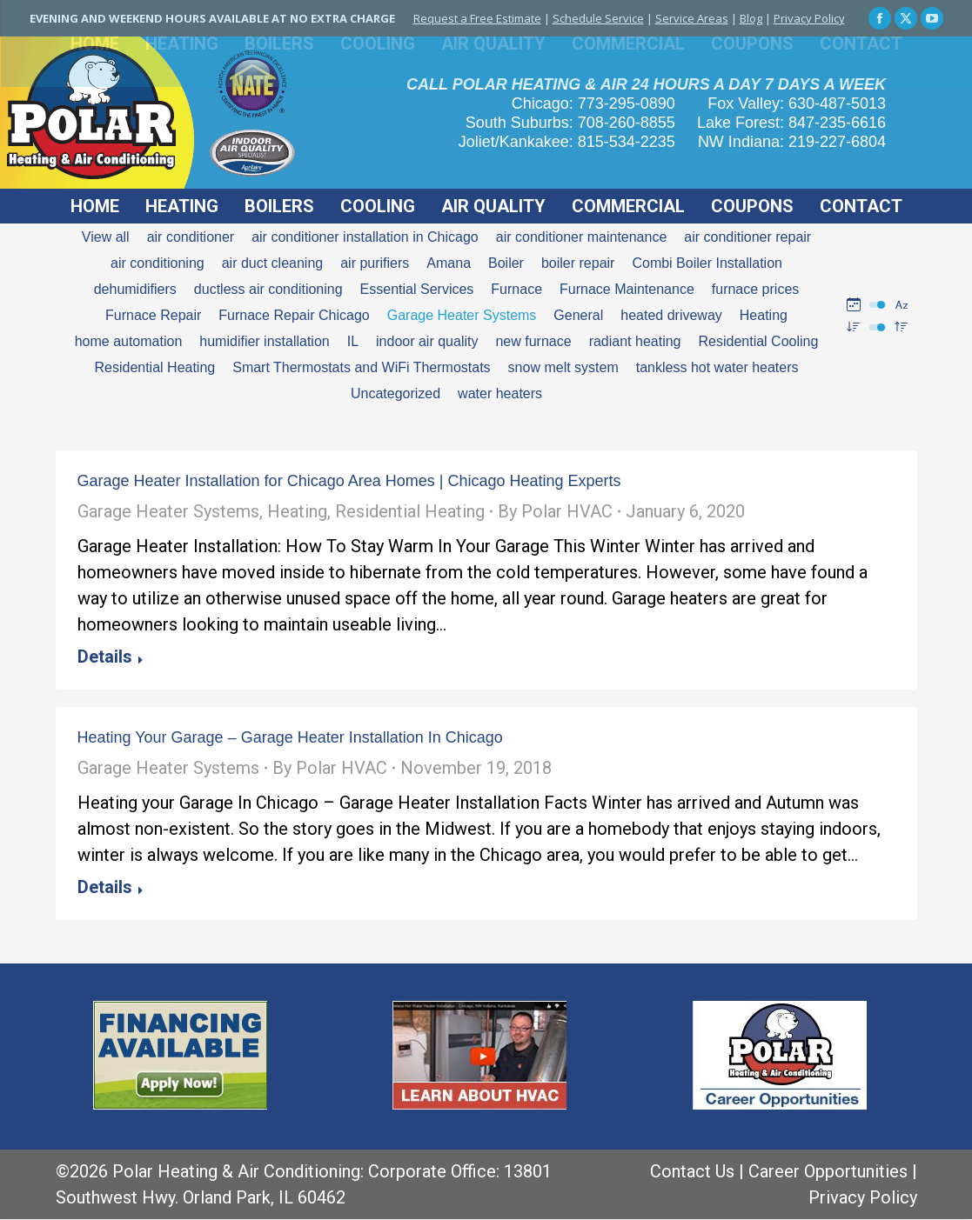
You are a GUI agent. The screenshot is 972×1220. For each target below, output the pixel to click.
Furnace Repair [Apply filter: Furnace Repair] (153, 315)
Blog (751, 18)
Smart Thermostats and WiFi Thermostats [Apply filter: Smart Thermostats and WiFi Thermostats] (361, 367)
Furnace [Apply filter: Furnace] (516, 289)
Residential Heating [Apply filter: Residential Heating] (154, 367)
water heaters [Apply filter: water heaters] (500, 393)
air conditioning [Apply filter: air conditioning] (157, 263)
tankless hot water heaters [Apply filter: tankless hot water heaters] (717, 367)
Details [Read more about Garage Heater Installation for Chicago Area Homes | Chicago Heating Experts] (104, 656)
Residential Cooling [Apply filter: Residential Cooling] (758, 341)
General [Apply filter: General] (578, 315)
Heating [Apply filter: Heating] (764, 315)
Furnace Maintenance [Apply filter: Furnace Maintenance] (627, 289)
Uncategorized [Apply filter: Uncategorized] (395, 393)
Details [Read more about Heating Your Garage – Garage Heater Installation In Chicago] (104, 887)
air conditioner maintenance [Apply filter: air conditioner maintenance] (581, 237)
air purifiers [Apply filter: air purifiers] (374, 263)
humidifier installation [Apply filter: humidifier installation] (264, 341)
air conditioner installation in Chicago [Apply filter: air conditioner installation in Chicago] (365, 237)
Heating (297, 511)
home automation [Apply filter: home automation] (129, 341)
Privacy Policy (809, 18)
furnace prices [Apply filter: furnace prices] (756, 289)
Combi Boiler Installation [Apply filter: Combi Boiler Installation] (707, 263)
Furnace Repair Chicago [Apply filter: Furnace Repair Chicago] (293, 315)
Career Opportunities (828, 1171)
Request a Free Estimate (477, 18)
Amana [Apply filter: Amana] (448, 263)
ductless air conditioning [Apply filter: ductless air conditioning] (268, 289)
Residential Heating (410, 511)
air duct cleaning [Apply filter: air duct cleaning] (273, 263)
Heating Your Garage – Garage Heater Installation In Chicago (290, 737)
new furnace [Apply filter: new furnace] (533, 341)
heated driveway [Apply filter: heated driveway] (671, 315)
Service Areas (691, 18)
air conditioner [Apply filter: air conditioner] (191, 237)
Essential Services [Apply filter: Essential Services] (417, 289)
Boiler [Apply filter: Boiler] (506, 263)
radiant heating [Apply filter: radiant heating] (635, 341)
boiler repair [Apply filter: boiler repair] (577, 263)
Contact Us (692, 1171)
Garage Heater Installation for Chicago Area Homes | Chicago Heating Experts (349, 481)
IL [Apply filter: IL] (353, 341)
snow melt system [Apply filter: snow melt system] (563, 367)
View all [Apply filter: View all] (106, 237)
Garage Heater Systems (168, 511)
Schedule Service (598, 18)
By (555, 511)
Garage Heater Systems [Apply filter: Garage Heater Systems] (462, 315)
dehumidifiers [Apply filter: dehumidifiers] (135, 289)
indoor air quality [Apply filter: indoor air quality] (427, 341)
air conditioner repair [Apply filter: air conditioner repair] (747, 237)
